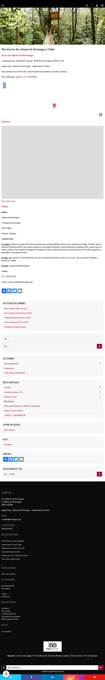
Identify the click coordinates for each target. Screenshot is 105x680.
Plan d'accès (5, 596)
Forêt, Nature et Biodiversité (14, 373)
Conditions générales (8, 614)
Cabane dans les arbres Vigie (11, 544)
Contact (4, 594)
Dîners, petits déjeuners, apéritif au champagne (22, 406)
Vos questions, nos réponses (10, 616)
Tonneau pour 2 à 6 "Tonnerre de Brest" (14, 555)
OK (99, 346)
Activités (7, 387)
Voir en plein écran (8, 201)
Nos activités (5, 611)
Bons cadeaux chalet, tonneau (15, 308)
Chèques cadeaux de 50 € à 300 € (17, 318)
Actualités (8, 444)
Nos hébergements (11, 363)
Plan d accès (23, 77)
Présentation (9, 368)
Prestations (5, 608)
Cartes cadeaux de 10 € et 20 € (16, 322)
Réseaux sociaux (10, 397)
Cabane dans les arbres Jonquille (12, 541)
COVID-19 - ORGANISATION (15, 415)
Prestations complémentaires (15, 327)
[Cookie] (6, 674)
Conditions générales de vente (52, 671)
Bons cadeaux (9, 430)
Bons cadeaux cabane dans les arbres (18, 313)
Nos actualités (6, 631)
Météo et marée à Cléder (13, 410)
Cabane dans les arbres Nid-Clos (12, 548)
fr (92, 5)
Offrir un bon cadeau (8, 574)
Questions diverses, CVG (13, 392)
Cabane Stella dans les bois (10, 552)
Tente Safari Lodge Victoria (10, 559)
